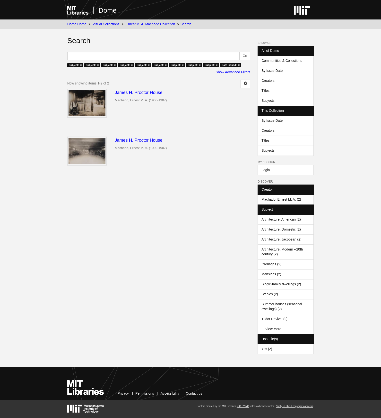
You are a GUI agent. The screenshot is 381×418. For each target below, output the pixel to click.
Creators (268, 81)
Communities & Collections (281, 61)
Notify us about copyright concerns (294, 406)
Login (265, 170)
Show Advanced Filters (233, 72)
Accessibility (170, 393)
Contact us (194, 393)
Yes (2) (266, 349)
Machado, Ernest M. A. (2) (281, 199)
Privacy (123, 393)
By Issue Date (272, 71)
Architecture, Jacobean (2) (281, 239)
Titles (265, 91)
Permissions (144, 393)
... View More (271, 329)
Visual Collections (106, 24)
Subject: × (75, 65)
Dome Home (77, 24)
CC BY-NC (243, 406)
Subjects (268, 100)
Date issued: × (231, 65)
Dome (107, 10)
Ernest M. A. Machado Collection (150, 24)
